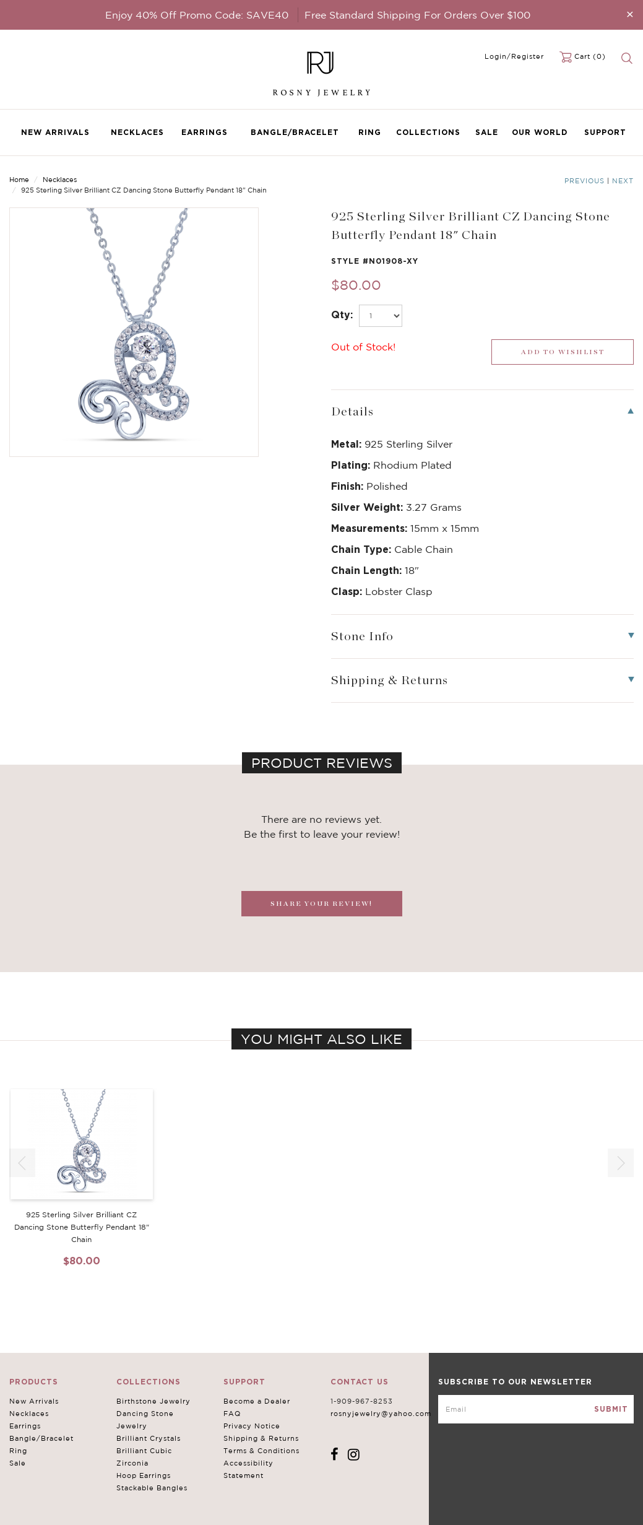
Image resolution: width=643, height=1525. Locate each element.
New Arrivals (55, 132)
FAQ (232, 1413)
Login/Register (514, 56)
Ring (369, 132)
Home (19, 179)
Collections (428, 132)
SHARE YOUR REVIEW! (321, 903)
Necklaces (137, 132)
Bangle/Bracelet (295, 132)
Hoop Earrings (143, 1475)
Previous (584, 181)
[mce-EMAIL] (536, 1409)
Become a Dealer (256, 1401)
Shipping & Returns (261, 1438)
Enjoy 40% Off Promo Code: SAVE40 (196, 14)
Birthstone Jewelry (153, 1401)
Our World (539, 132)
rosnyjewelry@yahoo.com (380, 1413)
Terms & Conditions (261, 1450)
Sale (486, 132)
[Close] (630, 13)
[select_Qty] (380, 316)
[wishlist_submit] (562, 352)
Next (623, 181)
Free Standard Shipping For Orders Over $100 (417, 14)
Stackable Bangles (152, 1488)
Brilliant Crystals (148, 1438)
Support (605, 132)
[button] (621, 1163)
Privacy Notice (251, 1426)
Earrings (204, 132)
